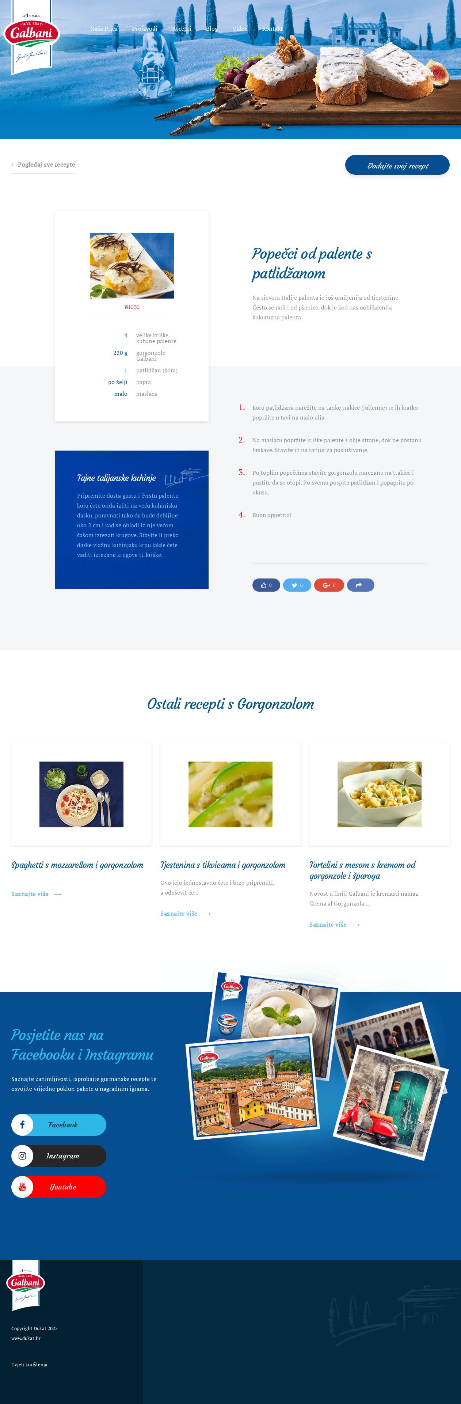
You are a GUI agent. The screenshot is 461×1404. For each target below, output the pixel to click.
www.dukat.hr (26, 1338)
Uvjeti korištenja (29, 1364)
